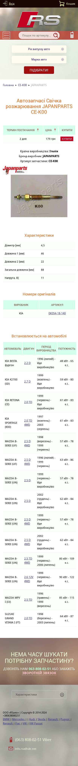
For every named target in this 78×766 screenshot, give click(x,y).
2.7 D (27, 381)
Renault (53, 719)
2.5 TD (28, 599)
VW (24, 723)
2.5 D (27, 480)
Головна (8, 85)
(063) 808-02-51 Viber (33, 740)
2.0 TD (28, 402)
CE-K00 (22, 85)
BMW (6, 719)
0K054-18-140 (57, 313)
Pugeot (65, 719)
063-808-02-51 (40, 669)
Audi (32, 719)
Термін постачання (21, 130)
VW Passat (35, 723)
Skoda (42, 719)
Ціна (48, 130)
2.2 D (27, 363)
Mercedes (18, 719)
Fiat (18, 723)
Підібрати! (39, 70)
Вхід (11, 3)
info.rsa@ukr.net (25, 749)
